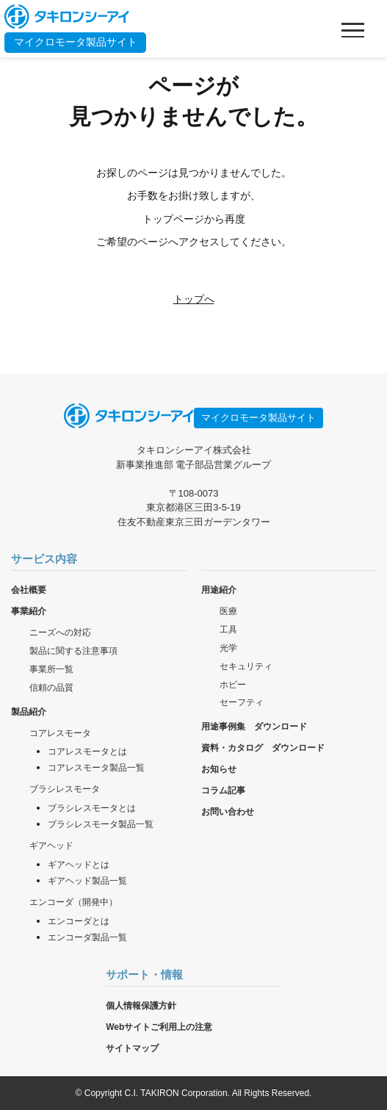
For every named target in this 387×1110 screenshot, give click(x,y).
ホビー (233, 685)
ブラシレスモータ (64, 789)
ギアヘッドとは (78, 864)
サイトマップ (132, 1048)
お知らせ (218, 769)
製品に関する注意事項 (73, 651)
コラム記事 (223, 790)
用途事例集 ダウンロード (254, 726)
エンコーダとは (78, 921)
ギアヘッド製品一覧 (87, 881)
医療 (228, 611)
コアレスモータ (60, 733)
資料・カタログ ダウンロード (263, 748)
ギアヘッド (51, 845)
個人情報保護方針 (141, 1006)
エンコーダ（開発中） (73, 902)
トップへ (193, 299)
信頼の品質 (51, 687)
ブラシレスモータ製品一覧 (100, 824)
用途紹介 (218, 590)
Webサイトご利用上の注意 (159, 1027)
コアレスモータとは (87, 751)
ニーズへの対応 (60, 632)
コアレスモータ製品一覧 (96, 768)
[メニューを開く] (352, 30)
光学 (228, 648)
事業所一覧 (51, 669)
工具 (228, 629)
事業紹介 (28, 611)
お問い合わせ (227, 812)
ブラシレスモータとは (92, 808)
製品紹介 (28, 712)
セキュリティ (246, 666)
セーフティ (242, 702)
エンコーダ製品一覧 (87, 937)
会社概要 (28, 590)
